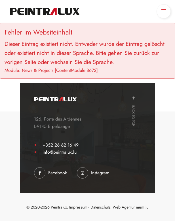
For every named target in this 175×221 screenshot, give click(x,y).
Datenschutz (100, 207)
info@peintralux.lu (60, 152)
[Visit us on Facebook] (50, 173)
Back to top (133, 115)
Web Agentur (124, 207)
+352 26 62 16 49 (61, 145)
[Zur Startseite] (44, 11)
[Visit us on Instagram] (93, 173)
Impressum (78, 207)
